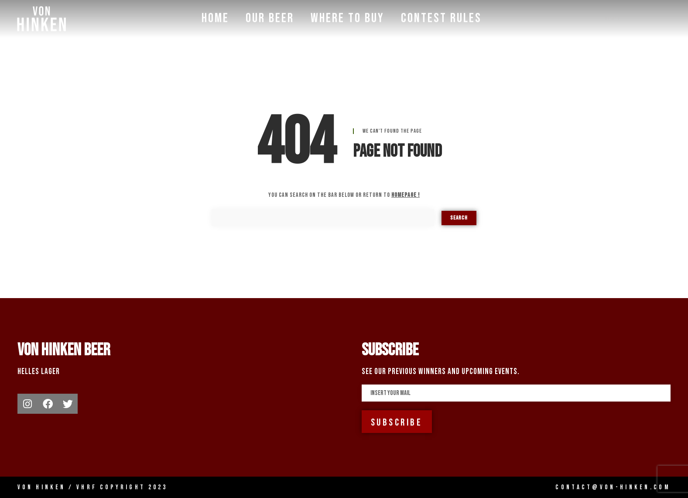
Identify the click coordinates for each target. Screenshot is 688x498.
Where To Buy (347, 17)
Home (215, 17)
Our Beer (270, 17)
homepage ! (405, 195)
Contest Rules (441, 17)
